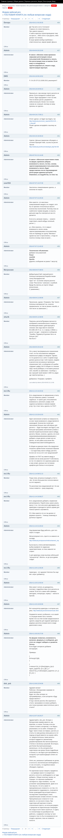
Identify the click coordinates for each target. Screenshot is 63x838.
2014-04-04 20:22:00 (36, 50)
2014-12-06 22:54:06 (36, 683)
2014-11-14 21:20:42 (36, 526)
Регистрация (47, 1)
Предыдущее (15, 19)
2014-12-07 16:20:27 (36, 716)
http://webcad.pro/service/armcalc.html (46, 610)
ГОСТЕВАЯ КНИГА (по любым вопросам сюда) (27, 15)
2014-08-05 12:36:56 (36, 317)
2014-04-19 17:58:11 (36, 114)
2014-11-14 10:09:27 (36, 496)
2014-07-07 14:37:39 (36, 183)
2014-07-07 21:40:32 (36, 246)
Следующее (46, 19)
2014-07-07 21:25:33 (36, 198)
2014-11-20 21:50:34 (36, 583)
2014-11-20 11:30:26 (36, 568)
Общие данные (18, 1)
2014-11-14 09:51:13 (36, 474)
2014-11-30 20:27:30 (36, 633)
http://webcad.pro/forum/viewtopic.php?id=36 (44, 147)
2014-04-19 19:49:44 (36, 136)
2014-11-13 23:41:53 (36, 414)
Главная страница (7, 1)
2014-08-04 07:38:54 (36, 270)
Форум (40, 1)
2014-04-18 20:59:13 (36, 89)
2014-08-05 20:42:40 (36, 347)
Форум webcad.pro (11, 12)
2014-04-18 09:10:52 (36, 76)
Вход (53, 1)
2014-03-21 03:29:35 (36, 22)
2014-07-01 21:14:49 (36, 155)
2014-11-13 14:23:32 (36, 391)
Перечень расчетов (30, 1)
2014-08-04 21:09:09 (36, 298)
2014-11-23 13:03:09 (36, 604)
